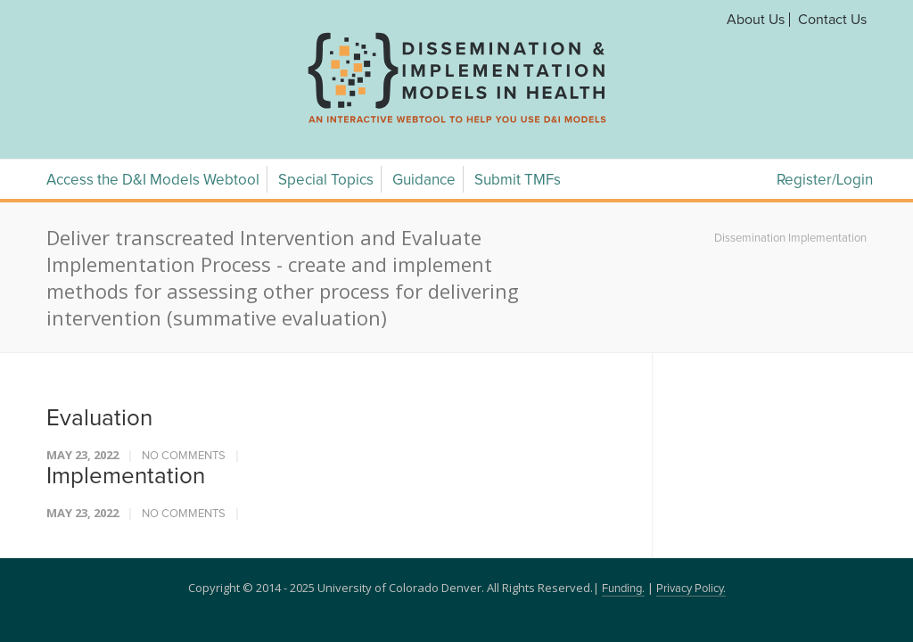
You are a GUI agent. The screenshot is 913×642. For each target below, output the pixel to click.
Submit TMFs (517, 180)
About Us (756, 19)
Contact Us (832, 19)
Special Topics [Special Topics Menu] (326, 180)
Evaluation (99, 418)
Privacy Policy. (691, 589)
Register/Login (825, 180)
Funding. (623, 589)
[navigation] (456, 123)
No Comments (184, 456)
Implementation (125, 476)
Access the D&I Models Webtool (152, 180)
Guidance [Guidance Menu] (424, 180)
